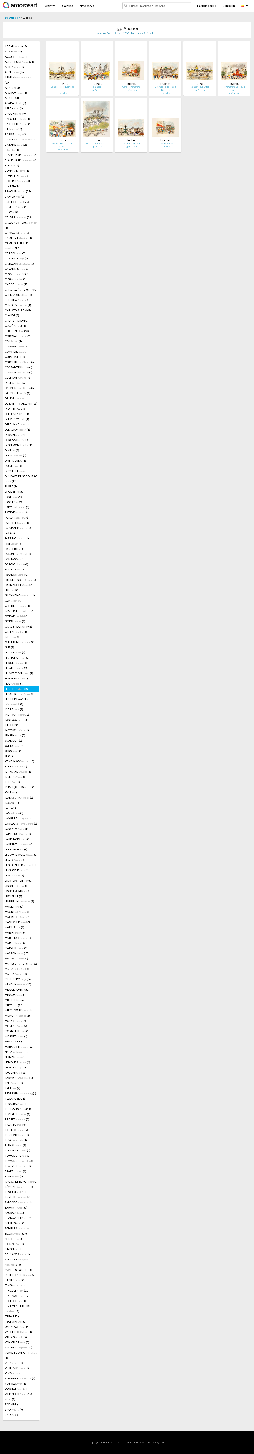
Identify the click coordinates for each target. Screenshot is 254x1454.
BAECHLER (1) (17, 118)
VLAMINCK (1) (20, 1378)
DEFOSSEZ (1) (17, 414)
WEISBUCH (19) (18, 1394)
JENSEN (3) (15, 735)
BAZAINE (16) (16, 144)
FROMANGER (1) (19, 585)
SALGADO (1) (18, 1202)
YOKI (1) (10, 1399)
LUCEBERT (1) (13, 896)
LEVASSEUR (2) (17, 870)
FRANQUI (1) (16, 574)
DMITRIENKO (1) (15, 460)
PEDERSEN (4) (20, 1093)
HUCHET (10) (17, 688)
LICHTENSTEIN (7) (18, 880)
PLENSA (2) (15, 1145)
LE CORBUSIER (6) (16, 849)
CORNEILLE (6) (19, 362)
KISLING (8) (15, 776)
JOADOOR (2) (13, 740)
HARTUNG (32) (17, 657)
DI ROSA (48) (16, 439)
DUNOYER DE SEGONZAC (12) (21, 479)
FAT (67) (10, 533)
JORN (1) (13, 750)
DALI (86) (15, 382)
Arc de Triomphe (165, 143)
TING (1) (15, 1285)
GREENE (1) (16, 631)
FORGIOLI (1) (16, 564)
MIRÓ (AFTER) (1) (18, 1010)
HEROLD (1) (16, 662)
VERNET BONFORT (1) (21, 1355)
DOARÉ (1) (14, 465)
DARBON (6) (19, 388)
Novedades (87, 5)
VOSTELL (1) (15, 1383)
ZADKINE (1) (12, 1404)
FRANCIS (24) (15, 569)
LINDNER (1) (16, 885)
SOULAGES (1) (17, 1254)
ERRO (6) (17, 507)
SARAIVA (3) (16, 1207)
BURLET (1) (16, 207)
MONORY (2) (17, 1015)
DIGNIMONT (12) (19, 445)
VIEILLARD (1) (17, 1368)
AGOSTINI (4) (16, 56)
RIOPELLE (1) (18, 1197)
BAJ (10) (13, 129)
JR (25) (9, 756)
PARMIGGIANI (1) (20, 1077)
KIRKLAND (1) (18, 771)
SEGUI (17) (16, 1233)
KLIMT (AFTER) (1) (20, 787)
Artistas (50, 5)
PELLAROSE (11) (15, 1098)
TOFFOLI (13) (16, 1301)
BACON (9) (15, 113)
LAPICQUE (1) (18, 833)
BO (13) (12, 165)
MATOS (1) (17, 968)
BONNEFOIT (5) (17, 175)
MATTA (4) (16, 974)
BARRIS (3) (15, 134)
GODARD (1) (16, 616)
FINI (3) (13, 543)
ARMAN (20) (19, 80)
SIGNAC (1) (14, 1243)
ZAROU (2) (11, 1414)
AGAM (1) (14, 51)
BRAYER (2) (14, 196)
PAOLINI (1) (15, 1072)
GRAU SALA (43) (18, 626)
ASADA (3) (15, 103)
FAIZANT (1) (17, 522)
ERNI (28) (13, 496)
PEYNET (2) (17, 1119)
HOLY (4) (14, 683)
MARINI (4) (15, 932)
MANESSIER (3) (18, 922)
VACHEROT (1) (18, 1331)
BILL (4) (12, 149)
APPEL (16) (14, 72)
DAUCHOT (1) (17, 393)
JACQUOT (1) (17, 730)
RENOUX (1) (16, 1192)
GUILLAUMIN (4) (19, 642)
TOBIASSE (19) (17, 1295)
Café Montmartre (131, 86)
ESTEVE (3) (16, 512)
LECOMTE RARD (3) (21, 854)
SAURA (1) (15, 1212)
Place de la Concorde (131, 143)
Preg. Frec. (160, 1442)
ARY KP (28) (12, 98)
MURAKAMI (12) (19, 1046)
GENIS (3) (13, 600)
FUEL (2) (12, 590)
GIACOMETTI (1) (20, 611)
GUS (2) (9, 647)
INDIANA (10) (17, 714)
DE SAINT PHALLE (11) (21, 403)
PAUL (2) (12, 1088)
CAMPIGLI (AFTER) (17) (17, 245)
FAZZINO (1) (17, 538)
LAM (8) (14, 813)
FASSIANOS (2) (18, 528)
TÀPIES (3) (15, 1280)
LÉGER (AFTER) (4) (21, 865)
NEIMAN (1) (15, 1057)
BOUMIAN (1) (13, 186)
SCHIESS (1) (15, 1223)
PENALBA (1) (16, 1103)
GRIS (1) (12, 636)
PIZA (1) (16, 1140)
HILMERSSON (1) (19, 673)
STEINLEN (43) (16, 1262)
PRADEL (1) (15, 1171)
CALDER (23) (18, 217)
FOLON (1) (18, 553)
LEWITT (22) (14, 875)
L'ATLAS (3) (11, 808)
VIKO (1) (13, 1373)
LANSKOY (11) (17, 828)
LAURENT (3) (19, 844)
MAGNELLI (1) (17, 911)
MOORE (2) (15, 1020)
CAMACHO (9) (17, 232)
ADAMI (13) (16, 46)
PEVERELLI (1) (17, 1114)
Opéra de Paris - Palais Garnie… (165, 88)
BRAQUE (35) (18, 191)
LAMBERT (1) (18, 818)
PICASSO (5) (15, 1124)
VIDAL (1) (14, 1362)
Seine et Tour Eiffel (199, 86)
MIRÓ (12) (14, 1005)
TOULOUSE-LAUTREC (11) (18, 1308)
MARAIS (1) (14, 927)
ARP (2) (12, 87)
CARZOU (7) (15, 253)
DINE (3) (12, 450)
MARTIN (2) (15, 942)
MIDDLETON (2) (17, 989)
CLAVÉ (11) (15, 325)
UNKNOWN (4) (17, 1326)
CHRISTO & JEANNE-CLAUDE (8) (18, 313)
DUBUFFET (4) (16, 471)
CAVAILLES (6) (16, 268)
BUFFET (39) (17, 201)
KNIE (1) (12, 792)
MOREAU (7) (16, 1026)
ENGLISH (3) (14, 491)
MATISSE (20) (16, 958)
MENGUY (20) (18, 984)
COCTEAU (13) (17, 331)
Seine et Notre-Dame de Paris (62, 88)
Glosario (149, 1442)
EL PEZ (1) (11, 486)
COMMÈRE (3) (16, 351)
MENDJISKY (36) (18, 979)
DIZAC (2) (15, 455)
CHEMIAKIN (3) (18, 294)
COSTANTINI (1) (18, 367)
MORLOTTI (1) (17, 1031)
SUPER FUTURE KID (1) (19, 1269)
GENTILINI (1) (17, 605)
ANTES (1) (14, 67)
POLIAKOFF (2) (17, 1150)
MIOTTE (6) (15, 1000)
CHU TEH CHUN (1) (16, 320)
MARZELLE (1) (16, 948)
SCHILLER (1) (18, 1228)
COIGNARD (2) (18, 336)
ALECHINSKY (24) (19, 61)
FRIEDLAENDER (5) (20, 579)
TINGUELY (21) (17, 1290)
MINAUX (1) (15, 994)
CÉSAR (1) (15, 279)
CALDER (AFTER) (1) (21, 225)
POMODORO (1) (17, 1155)
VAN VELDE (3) (17, 1342)
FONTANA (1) (16, 559)
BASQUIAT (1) (20, 139)
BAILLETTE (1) (18, 124)
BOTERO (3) (18, 181)
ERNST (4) (13, 502)
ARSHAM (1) (16, 92)
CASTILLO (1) (16, 258)
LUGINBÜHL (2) (19, 901)
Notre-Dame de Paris (96, 143)
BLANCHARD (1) (21, 155)
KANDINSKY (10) (19, 761)
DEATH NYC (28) (15, 408)
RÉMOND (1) (19, 1186)
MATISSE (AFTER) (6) (21, 963)
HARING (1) (15, 652)
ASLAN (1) (14, 108)
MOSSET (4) (16, 1036)
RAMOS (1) (14, 1176)
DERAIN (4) (15, 434)
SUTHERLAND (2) (20, 1275)
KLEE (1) (12, 782)
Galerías (67, 5)
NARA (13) (17, 1051)
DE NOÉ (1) (15, 398)
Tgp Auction (11, 17)
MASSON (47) (17, 953)
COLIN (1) (13, 341)
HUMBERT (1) (19, 694)
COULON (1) (18, 372)
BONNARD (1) (17, 170)
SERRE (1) (14, 1238)
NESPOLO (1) (15, 1067)
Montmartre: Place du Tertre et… (62, 145)
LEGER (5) (15, 859)
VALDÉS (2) (16, 1337)
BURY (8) (12, 212)
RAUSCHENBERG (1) (21, 1181)
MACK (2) (14, 906)
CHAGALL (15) (16, 284)
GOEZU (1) (15, 621)
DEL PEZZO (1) (17, 419)
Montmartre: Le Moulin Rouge (234, 88)
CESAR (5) (16, 274)
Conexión (229, 5)
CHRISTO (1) (18, 305)
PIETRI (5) (16, 1129)
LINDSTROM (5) (18, 891)
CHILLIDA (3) (17, 300)
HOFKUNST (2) (17, 678)
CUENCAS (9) (17, 377)
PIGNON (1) (17, 1134)
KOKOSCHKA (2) (19, 797)
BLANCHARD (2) (21, 160)
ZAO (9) (14, 1409)
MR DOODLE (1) (14, 1041)
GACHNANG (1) (20, 595)
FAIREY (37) (16, 517)
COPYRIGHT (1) (15, 356)
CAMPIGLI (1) (18, 237)
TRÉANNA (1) (13, 1316)
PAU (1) (14, 1083)
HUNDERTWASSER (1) (16, 701)
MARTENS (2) (18, 937)
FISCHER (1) (15, 548)
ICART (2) (14, 709)
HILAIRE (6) (16, 668)
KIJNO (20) (16, 766)
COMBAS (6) (16, 346)
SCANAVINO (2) (18, 1218)
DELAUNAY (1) (17, 424)
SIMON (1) (13, 1249)
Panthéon (96, 86)
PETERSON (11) (18, 1109)
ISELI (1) (12, 725)
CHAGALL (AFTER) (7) (21, 289)
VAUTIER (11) (18, 1347)
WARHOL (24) (16, 1388)
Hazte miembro (206, 5)
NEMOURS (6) (17, 1062)
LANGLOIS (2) (21, 823)
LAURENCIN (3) (17, 839)
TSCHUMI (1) (15, 1321)
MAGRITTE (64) (17, 917)
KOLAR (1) (13, 802)
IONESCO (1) (17, 719)
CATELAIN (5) (19, 263)
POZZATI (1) (18, 1166)
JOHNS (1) (15, 745)
